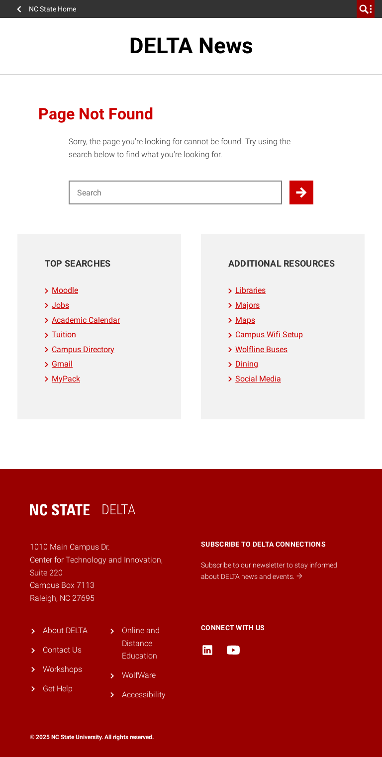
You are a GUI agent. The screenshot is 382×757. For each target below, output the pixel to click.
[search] (366, 9)
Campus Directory (83, 349)
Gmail (62, 364)
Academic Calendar (86, 320)
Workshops (62, 669)
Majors (247, 305)
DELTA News (191, 46)
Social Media (258, 378)
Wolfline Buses (261, 349)
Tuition (64, 334)
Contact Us (62, 650)
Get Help (58, 688)
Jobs (60, 305)
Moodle (65, 290)
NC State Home (52, 9)
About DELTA (65, 630)
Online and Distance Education (141, 643)
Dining (246, 364)
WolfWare (139, 675)
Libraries (250, 290)
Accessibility (144, 694)
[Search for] (175, 192)
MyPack (66, 378)
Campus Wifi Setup (269, 334)
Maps (245, 320)
